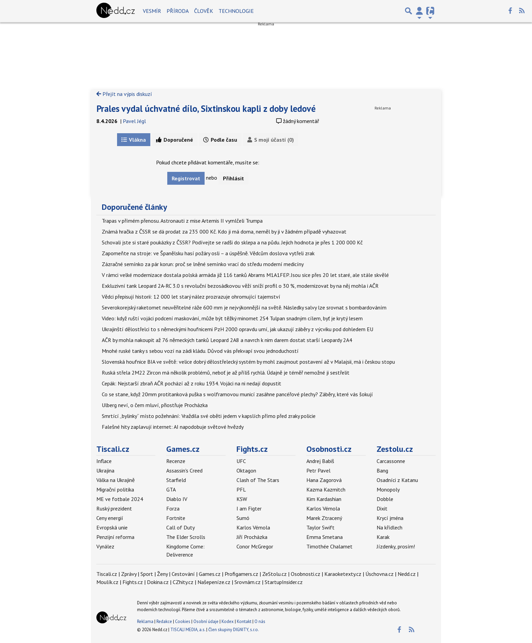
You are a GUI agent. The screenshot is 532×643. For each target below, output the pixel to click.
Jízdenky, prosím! (396, 546)
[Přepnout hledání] (408, 11)
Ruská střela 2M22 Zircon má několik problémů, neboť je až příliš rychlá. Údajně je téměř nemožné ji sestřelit (225, 372)
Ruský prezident (114, 508)
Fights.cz (252, 449)
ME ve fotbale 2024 (119, 499)
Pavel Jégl (134, 121)
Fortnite (175, 518)
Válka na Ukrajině (115, 480)
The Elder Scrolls (185, 537)
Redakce (164, 621)
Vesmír (152, 10)
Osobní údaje (205, 621)
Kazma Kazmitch (325, 489)
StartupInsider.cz (284, 582)
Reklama (145, 621)
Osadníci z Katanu (397, 480)
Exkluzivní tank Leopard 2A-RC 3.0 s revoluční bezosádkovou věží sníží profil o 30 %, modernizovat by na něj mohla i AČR (240, 285)
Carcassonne (391, 461)
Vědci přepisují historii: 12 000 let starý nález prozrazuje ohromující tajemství (191, 296)
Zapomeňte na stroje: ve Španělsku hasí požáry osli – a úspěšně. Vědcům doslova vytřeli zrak (208, 253)
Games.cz (183, 449)
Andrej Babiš (320, 461)
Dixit (382, 508)
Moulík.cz (107, 582)
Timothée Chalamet (329, 546)
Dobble (385, 499)
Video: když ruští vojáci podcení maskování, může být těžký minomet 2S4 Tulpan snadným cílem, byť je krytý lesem (232, 318)
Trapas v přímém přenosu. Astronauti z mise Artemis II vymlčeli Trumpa (182, 220)
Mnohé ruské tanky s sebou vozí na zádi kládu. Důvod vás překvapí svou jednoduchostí (200, 350)
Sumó (242, 518)
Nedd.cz (407, 573)
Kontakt (244, 621)
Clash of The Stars (257, 480)
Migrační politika (115, 489)
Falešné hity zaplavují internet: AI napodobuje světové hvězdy (173, 426)
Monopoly (388, 489)
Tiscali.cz (112, 449)
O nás (259, 621)
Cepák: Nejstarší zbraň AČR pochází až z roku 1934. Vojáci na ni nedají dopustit (191, 383)
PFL (241, 489)
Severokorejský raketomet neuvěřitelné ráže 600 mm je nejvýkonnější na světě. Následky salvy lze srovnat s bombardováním (244, 307)
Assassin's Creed (184, 470)
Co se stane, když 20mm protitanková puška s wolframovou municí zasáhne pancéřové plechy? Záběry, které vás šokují (237, 394)
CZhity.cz (183, 582)
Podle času (220, 139)
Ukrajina (105, 470)
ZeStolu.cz (274, 573)
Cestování (183, 573)
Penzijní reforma (115, 537)
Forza (172, 508)
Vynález (105, 546)
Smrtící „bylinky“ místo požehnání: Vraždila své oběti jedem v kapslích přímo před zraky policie (209, 416)
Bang (382, 470)
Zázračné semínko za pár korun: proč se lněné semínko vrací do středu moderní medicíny (203, 264)
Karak (383, 537)
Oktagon (246, 470)
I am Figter (249, 508)
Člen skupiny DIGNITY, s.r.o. (233, 629)
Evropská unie (112, 527)
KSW (241, 499)
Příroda (178, 10)
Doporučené (174, 139)
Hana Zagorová (324, 480)
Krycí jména (390, 518)
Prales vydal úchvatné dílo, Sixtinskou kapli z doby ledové (206, 108)
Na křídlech (389, 527)
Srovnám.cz (247, 582)
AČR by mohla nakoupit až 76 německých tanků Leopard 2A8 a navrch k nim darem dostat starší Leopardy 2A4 (227, 340)
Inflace (104, 461)
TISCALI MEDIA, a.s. (187, 629)
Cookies (182, 621)
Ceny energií (109, 518)
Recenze (175, 461)
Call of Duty (180, 527)
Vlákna (133, 139)
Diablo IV (176, 499)
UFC (241, 461)
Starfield (176, 480)
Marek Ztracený (324, 518)
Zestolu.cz (395, 449)
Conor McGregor (254, 546)
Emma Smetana (324, 537)
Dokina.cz (158, 582)
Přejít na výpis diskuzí (124, 94)
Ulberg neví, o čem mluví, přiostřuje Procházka (155, 405)
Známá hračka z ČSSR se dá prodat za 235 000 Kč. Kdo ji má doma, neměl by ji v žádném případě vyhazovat (224, 231)
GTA (171, 489)
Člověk (203, 10)
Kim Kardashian (323, 499)
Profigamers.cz (241, 573)
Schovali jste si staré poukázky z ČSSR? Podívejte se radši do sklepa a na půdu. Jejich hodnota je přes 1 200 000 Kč (232, 242)
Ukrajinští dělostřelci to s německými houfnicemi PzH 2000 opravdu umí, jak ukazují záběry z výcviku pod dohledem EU (237, 329)
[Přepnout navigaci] (419, 11)
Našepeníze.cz (213, 582)
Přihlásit (233, 178)
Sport (146, 573)
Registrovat (186, 178)
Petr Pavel (318, 470)
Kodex (228, 621)
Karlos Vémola (253, 527)
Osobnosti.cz (329, 449)
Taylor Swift (320, 527)
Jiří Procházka (251, 537)
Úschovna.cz (379, 573)
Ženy (162, 573)
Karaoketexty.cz (342, 573)
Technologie (236, 10)
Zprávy (128, 573)
